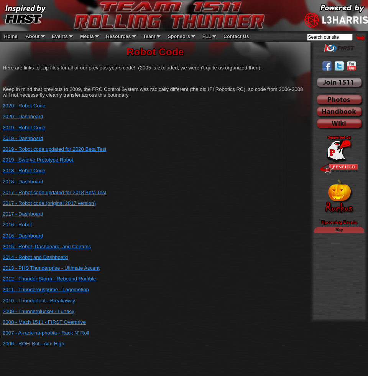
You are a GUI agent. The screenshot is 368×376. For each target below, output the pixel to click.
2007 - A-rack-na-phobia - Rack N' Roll (46, 333)
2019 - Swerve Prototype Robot (38, 160)
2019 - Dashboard (23, 138)
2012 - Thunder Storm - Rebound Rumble (49, 279)
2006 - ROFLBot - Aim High (33, 343)
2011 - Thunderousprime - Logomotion (46, 289)
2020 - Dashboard (23, 116)
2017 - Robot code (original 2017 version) (49, 203)
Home (11, 36)
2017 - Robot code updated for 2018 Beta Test (54, 192)
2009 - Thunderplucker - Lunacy (38, 311)
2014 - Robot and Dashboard (35, 257)
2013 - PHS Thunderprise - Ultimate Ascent (51, 268)
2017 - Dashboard (23, 214)
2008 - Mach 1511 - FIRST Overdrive (44, 322)
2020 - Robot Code (24, 106)
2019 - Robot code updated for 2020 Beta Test (54, 149)
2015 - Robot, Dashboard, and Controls (47, 246)
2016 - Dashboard (23, 236)
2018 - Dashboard (23, 182)
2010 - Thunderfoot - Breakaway (39, 300)
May (339, 230)
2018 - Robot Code (24, 170)
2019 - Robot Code (24, 127)
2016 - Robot (17, 225)
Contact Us (236, 36)
